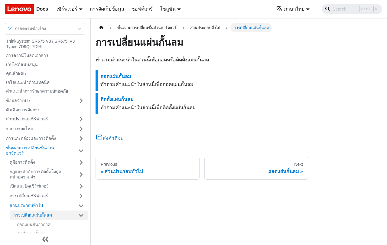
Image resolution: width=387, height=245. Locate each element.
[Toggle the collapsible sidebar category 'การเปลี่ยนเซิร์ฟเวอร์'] (81, 196)
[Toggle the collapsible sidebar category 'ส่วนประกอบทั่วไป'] (81, 206)
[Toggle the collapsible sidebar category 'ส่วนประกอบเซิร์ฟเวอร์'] (81, 119)
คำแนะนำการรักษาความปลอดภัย (37, 91)
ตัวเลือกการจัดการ (23, 109)
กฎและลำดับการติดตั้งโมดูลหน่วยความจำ (35, 174)
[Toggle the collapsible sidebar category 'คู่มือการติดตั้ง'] (81, 162)
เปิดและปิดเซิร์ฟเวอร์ (29, 186)
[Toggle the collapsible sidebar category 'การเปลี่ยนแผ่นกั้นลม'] (81, 215)
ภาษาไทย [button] (290, 8)
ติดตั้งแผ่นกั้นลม (117, 99)
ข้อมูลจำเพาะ (18, 100)
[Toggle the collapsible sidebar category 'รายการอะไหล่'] (81, 129)
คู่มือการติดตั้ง (22, 162)
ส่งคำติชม (110, 138)
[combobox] (15, 28)
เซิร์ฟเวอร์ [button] (67, 8)
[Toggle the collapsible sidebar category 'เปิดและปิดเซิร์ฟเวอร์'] (81, 186)
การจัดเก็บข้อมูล (107, 8)
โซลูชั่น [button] (168, 8)
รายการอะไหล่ (19, 128)
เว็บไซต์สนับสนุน (22, 64)
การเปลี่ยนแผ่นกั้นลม (32, 215)
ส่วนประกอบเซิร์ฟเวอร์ (27, 118)
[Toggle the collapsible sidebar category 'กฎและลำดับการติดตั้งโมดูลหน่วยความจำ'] (81, 174)
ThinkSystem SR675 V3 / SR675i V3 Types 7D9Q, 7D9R (40, 44)
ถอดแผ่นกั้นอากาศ (33, 224)
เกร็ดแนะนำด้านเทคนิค (28, 82)
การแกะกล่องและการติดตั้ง (31, 138)
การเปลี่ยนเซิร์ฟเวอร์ (29, 195)
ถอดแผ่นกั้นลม (115, 76)
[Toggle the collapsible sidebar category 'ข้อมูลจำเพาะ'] (81, 101)
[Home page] (101, 27)
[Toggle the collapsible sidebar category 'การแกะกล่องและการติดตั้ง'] (81, 138)
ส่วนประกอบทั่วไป (26, 205)
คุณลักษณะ (16, 73)
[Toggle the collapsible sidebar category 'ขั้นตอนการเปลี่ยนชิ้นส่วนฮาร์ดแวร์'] (81, 150)
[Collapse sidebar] (45, 239)
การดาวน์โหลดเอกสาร (27, 55)
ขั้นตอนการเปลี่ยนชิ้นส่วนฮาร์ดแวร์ (30, 150)
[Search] (352, 9)
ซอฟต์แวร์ (142, 8)
